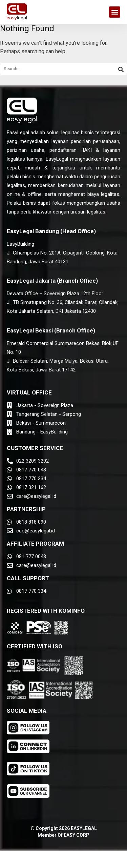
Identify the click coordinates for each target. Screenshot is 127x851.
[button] (114, 12)
